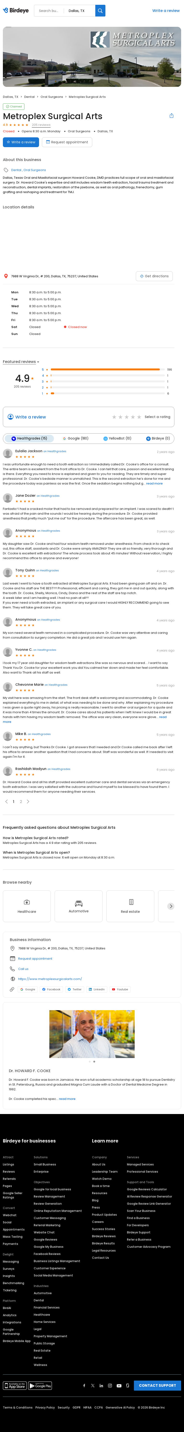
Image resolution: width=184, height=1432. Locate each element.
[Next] (170, 905)
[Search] (100, 11)
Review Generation (48, 1203)
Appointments (14, 1229)
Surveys (8, 1268)
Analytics (10, 1314)
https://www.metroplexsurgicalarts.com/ (50, 978)
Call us (23, 968)
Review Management (49, 1196)
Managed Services (140, 1164)
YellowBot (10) (115, 438)
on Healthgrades (54, 450)
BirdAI (7, 1307)
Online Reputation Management (58, 1210)
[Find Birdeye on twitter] (93, 1385)
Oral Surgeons (51, 97)
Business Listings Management (57, 1260)
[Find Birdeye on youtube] (119, 1385)
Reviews (9, 1171)
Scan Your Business (141, 1210)
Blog (95, 1200)
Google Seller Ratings (12, 1194)
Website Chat (44, 1232)
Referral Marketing (47, 1224)
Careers (98, 1221)
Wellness (40, 1364)
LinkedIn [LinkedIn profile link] (97, 989)
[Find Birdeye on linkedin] (101, 1385)
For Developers (138, 1224)
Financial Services (47, 1307)
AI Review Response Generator (149, 1196)
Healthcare (42, 1314)
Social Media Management (53, 1275)
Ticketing (10, 1289)
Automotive (43, 1292)
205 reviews (41, 125)
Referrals (9, 1178)
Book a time (101, 1185)
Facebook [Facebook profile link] (51, 989)
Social (7, 1222)
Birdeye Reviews (104, 1235)
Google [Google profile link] (27, 989)
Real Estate (42, 1350)
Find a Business (138, 1217)
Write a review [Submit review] (21, 142)
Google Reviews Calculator (147, 1189)
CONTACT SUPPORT (157, 1384)
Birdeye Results (103, 1243)
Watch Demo (102, 1178)
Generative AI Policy (120, 1407)
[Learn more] (92, 1034)
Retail (38, 1357)
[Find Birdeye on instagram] (110, 1385)
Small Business (45, 1164)
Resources (99, 1192)
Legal (37, 1328)
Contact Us (100, 1257)
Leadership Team (105, 1171)
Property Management (50, 1335)
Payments (10, 1243)
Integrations (12, 1322)
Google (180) (74, 438)
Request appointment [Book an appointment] (67, 142)
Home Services (45, 1321)
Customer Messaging (50, 1217)
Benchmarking (13, 1282)
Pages (7, 1185)
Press (96, 1207)
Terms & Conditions (18, 1407)
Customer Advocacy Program (149, 1246)
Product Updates (104, 1214)
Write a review (166, 10)
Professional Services (142, 1171)
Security (64, 1407)
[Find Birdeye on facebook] (84, 1385)
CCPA (98, 1407)
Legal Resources (104, 1250)
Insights (9, 1275)
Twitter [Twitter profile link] (74, 989)
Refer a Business (139, 1239)
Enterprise (41, 1171)
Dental (29, 97)
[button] (28, 801)
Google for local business (52, 1189)
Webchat (10, 1214)
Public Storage (44, 1343)
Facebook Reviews (47, 1253)
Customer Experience (50, 1267)
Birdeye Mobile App (17, 1340)
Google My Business (48, 1246)
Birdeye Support (138, 1232)
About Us (98, 1164)
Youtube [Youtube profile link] (120, 989)
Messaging (11, 1261)
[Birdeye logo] (16, 10)
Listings (8, 1164)
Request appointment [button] (35, 958)
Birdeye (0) (155, 438)
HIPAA (87, 1407)
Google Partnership (11, 1331)
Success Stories (103, 1228)
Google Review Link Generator (149, 1203)
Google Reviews (45, 1239)
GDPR (76, 1407)
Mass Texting (13, 1236)
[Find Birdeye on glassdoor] (127, 1385)
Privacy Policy (45, 1407)
